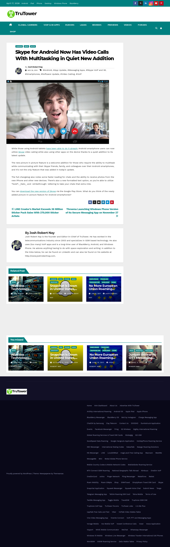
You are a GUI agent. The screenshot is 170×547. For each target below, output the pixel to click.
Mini (100, 459)
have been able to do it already (61, 148)
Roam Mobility (92, 482)
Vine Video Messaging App (97, 518)
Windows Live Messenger (115, 536)
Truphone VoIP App (94, 506)
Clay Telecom (111, 423)
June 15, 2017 (98, 362)
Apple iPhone (142, 411)
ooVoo (102, 476)
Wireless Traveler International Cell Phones (145, 536)
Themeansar (58, 474)
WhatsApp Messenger (139, 530)
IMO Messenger (93, 447)
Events (89, 429)
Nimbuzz (144, 471)
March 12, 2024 (20, 362)
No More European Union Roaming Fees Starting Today (104, 358)
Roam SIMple (106, 482)
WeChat (125, 530)
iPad (32, 3)
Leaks (83, 25)
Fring (117, 429)
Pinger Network (113, 476)
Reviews (97, 25)
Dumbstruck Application (150, 423)
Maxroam (149, 453)
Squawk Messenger (114, 488)
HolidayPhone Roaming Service (149, 441)
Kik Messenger (93, 453)
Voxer (141, 524)
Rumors (69, 25)
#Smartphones (32, 74)
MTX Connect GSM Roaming (98, 471)
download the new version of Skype (38, 191)
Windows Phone (60, 3)
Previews (112, 25)
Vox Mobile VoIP (107, 524)
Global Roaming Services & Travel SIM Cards (105, 435)
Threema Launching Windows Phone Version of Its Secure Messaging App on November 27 (92, 212)
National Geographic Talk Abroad (125, 471)
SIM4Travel (125, 482)
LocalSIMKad (112, 453)
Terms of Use (150, 494)
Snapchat (54, 282)
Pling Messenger (128, 476)
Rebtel (151, 476)
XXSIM (114, 282)
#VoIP (79, 74)
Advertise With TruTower (130, 406)
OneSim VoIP (156, 471)
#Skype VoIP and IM (96, 70)
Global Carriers (27, 25)
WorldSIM (105, 282)
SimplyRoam (94, 279)
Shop (12, 31)
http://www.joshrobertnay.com (40, 256)
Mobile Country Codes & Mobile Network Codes (106, 465)
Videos (128, 25)
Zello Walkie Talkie (126, 542)
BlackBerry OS (113, 417)
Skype (33, 46)
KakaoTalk (130, 447)
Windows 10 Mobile (94, 536)
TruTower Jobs (127, 506)
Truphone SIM (95, 282)
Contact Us (124, 423)
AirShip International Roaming (99, 411)
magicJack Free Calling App (132, 453)
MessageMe (91, 459)
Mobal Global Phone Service (116, 459)
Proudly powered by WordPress (19, 474)
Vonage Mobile (93, 524)
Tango (159, 488)
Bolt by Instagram (128, 417)
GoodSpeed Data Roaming (97, 441)
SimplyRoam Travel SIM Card (144, 482)
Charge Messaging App (147, 417)
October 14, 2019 (61, 362)
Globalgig (129, 435)
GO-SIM (138, 435)
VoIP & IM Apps (51, 25)
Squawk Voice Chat (133, 488)
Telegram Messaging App (97, 494)
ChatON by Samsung (95, 423)
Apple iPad (130, 411)
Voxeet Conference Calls (126, 524)
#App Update (59, 70)
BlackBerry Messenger (96, 417)
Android (25, 3)
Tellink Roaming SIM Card (119, 494)
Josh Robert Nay (35, 67)
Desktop (48, 3)
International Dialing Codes (113, 447)
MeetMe (158, 453)
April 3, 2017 (137, 362)
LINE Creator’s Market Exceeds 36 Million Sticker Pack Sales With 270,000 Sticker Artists (37, 213)
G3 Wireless (126, 429)
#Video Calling (67, 74)
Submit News (148, 488)
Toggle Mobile (113, 500)
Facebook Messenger (103, 429)
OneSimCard (92, 476)
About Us (113, 406)
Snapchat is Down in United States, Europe (63, 289)
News (26, 46)
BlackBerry (74, 3)
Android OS (118, 411)
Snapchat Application (95, 488)
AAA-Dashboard (100, 406)
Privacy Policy (141, 542)
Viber (114, 512)
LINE (103, 453)
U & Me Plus (140, 506)
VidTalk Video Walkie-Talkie (130, 512)
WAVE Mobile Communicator (107, 530)
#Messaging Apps (76, 70)
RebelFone (142, 476)
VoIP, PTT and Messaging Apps (139, 518)
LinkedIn (66, 252)
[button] (156, 28)
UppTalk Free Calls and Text (98, 512)
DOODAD (134, 423)
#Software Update (50, 74)
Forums (142, 25)
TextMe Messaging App (96, 500)
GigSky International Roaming (145, 429)
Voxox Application (153, 524)
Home (89, 406)
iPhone (39, 3)
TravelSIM (104, 279)
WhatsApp (148, 350)
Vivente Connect (117, 518)
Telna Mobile (138, 494)
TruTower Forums (112, 506)
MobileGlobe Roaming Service (140, 465)
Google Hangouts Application (122, 441)
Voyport (90, 530)
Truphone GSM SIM (139, 500)
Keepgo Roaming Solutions (148, 447)
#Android (47, 70)
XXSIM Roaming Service (106, 542)
